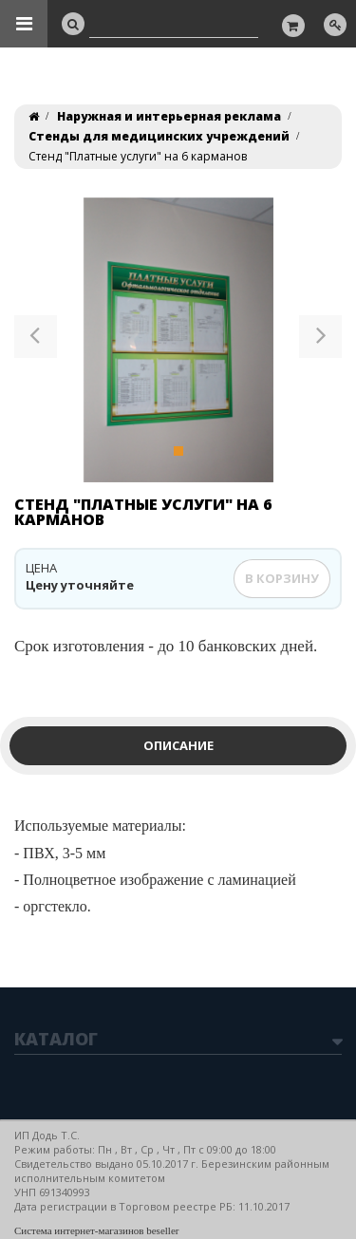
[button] (35, 339)
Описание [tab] (178, 745)
